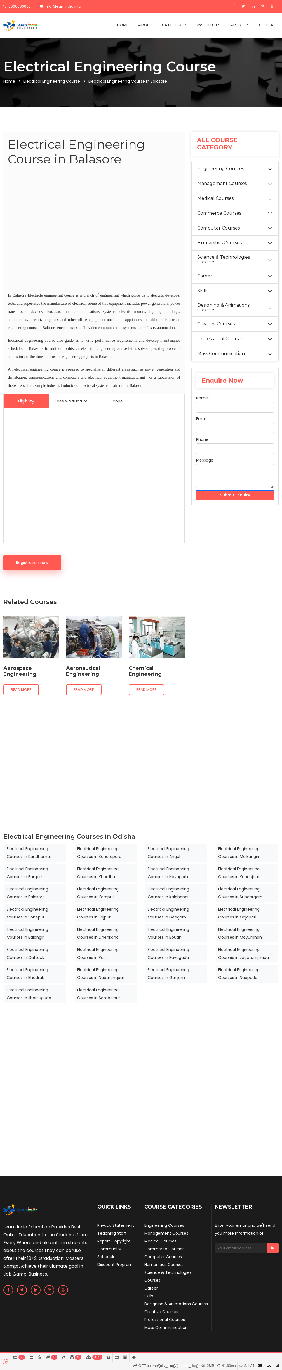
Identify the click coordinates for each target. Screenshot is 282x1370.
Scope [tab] (117, 401)
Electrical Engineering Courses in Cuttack (27, 953)
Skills (202, 290)
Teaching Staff (112, 1233)
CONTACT (269, 24)
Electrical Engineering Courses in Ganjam (168, 973)
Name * (203, 398)
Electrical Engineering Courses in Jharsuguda (29, 994)
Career (204, 276)
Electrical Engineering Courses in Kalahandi (168, 893)
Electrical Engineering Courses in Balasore (27, 893)
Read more (21, 689)
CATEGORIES (174, 24)
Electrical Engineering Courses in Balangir (27, 933)
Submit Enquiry (235, 495)
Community (109, 1249)
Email (201, 419)
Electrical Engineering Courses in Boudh (168, 933)
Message (204, 460)
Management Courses (222, 183)
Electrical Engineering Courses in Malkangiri (239, 852)
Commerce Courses (219, 213)
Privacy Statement (115, 1225)
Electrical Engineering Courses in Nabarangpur (100, 973)
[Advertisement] (94, 230)
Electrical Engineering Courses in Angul (168, 852)
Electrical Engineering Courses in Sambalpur (98, 994)
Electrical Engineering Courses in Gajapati (239, 913)
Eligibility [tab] (26, 401)
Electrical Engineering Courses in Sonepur (27, 913)
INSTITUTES (209, 24)
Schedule (106, 1257)
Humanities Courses (219, 243)
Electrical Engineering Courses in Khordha (98, 873)
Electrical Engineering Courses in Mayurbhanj (240, 933)
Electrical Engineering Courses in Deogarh (168, 913)
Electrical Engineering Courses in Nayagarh (168, 873)
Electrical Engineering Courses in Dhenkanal (98, 933)
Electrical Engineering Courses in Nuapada (239, 973)
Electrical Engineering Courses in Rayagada (168, 953)
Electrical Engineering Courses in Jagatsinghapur (244, 953)
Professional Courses (220, 338)
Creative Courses (216, 324)
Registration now (32, 562)
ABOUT (145, 24)
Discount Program (115, 1264)
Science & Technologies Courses (223, 259)
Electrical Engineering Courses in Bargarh (27, 873)
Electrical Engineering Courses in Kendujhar (239, 873)
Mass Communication (221, 353)
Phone (202, 439)
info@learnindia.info (60, 6)
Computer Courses (218, 228)
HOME (123, 24)
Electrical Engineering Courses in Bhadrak (27, 973)
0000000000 (17, 6)
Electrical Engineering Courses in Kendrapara (99, 852)
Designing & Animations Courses (223, 307)
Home (9, 81)
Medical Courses (215, 198)
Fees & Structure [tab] (71, 401)
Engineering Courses (220, 168)
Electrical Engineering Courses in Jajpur (98, 913)
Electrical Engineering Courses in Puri (98, 953)
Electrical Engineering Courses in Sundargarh (240, 893)
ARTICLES (240, 24)
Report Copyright (114, 1241)
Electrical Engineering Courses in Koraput (98, 893)
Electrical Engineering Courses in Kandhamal (29, 852)
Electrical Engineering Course (52, 81)
